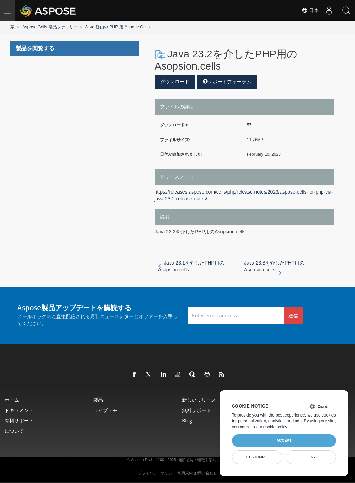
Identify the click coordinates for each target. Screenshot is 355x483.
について (15, 431)
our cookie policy (271, 426)
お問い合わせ (205, 473)
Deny (311, 457)
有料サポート (19, 420)
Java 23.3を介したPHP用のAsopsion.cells (274, 266)
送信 (293, 315)
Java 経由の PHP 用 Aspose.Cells (115, 27)
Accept (283, 440)
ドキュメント (19, 410)
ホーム (12, 399)
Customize (257, 457)
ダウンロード (174, 81)
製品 (99, 399)
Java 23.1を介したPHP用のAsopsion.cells (191, 266)
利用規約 (185, 473)
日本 (310, 10)
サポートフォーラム (227, 81)
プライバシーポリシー (157, 473)
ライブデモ (106, 410)
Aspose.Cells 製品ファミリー (49, 27)
